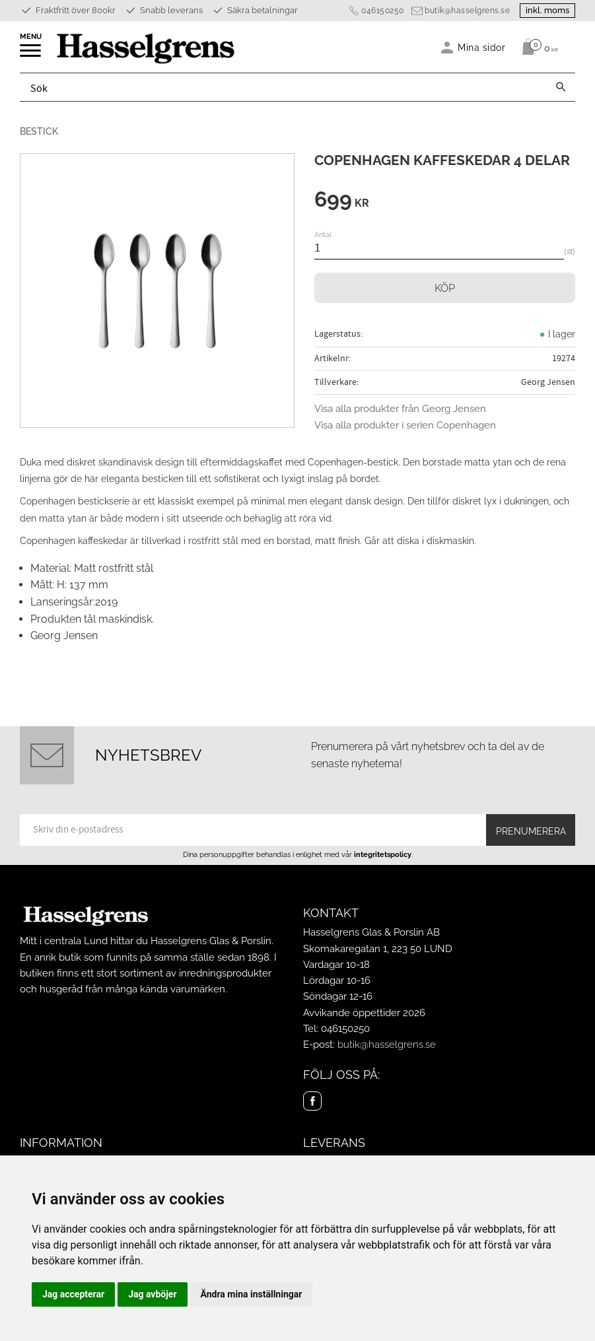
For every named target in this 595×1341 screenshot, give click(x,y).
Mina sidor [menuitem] (482, 47)
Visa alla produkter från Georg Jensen (400, 409)
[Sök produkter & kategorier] (283, 87)
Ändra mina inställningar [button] (251, 1294)
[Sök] (560, 87)
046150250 (382, 10)
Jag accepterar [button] (73, 1294)
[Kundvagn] (536, 47)
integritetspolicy (382, 854)
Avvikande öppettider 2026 (364, 1013)
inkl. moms (547, 10)
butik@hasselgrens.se (467, 10)
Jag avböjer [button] (152, 1294)
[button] (31, 55)
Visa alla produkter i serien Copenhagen (405, 425)
